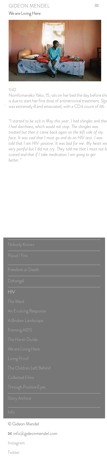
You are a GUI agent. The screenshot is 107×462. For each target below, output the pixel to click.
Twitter (13, 453)
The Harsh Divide (23, 341)
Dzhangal (16, 282)
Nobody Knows (21, 246)
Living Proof (18, 360)
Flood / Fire (18, 257)
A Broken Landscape (25, 322)
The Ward (16, 303)
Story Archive (19, 399)
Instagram (16, 444)
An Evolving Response (27, 312)
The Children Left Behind (29, 369)
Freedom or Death (23, 271)
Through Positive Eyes (27, 388)
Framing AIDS (20, 331)
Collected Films (21, 379)
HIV (11, 293)
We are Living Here (25, 13)
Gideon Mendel (29, 6)
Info (11, 413)
